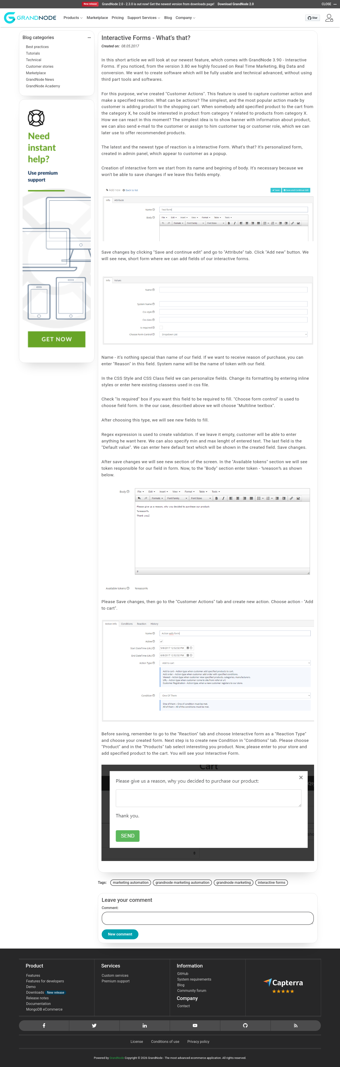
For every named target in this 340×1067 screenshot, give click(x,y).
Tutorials (33, 53)
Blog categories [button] (38, 37)
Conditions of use (165, 1042)
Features (33, 976)
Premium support (116, 981)
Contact (183, 1006)
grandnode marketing (233, 882)
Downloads (46, 993)
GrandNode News (40, 79)
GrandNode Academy (43, 86)
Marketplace (36, 73)
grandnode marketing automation (182, 882)
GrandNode (117, 1058)
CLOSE (326, 4)
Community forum (191, 991)
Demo (31, 987)
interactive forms (271, 882)
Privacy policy (198, 1042)
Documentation (38, 1004)
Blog (180, 985)
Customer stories (39, 66)
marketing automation (131, 882)
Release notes (37, 998)
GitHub (182, 974)
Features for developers (45, 981)
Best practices (37, 47)
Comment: (110, 908)
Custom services (115, 976)
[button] (329, 18)
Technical (33, 60)
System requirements (194, 979)
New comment (121, 934)
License (137, 1042)
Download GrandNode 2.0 (236, 4)
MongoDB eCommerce (44, 1009)
